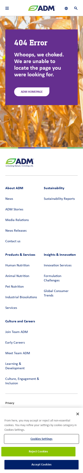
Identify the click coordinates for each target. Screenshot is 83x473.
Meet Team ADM (17, 353)
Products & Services (20, 254)
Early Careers (15, 342)
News (9, 199)
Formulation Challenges (52, 278)
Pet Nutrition (14, 286)
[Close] (78, 414)
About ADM (14, 188)
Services (11, 308)
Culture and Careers (20, 321)
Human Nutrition (17, 265)
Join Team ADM (16, 332)
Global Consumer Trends (56, 293)
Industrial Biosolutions (21, 297)
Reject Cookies (38, 451)
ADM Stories (14, 209)
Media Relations (17, 220)
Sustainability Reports (59, 199)
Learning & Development (15, 366)
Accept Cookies (41, 464)
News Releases (16, 231)
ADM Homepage (32, 92)
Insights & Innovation (60, 254)
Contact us (12, 241)
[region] (41, 440)
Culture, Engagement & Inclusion (22, 381)
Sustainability (54, 188)
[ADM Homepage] (41, 10)
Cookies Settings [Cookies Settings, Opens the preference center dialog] (41, 439)
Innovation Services (57, 265)
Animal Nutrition (17, 276)
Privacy (9, 403)
